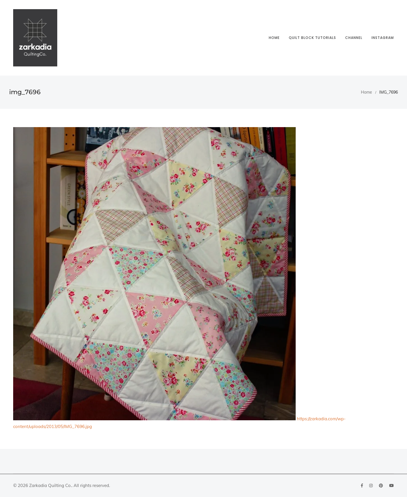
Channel (353, 37)
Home (274, 37)
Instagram (383, 37)
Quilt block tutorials (312, 37)
